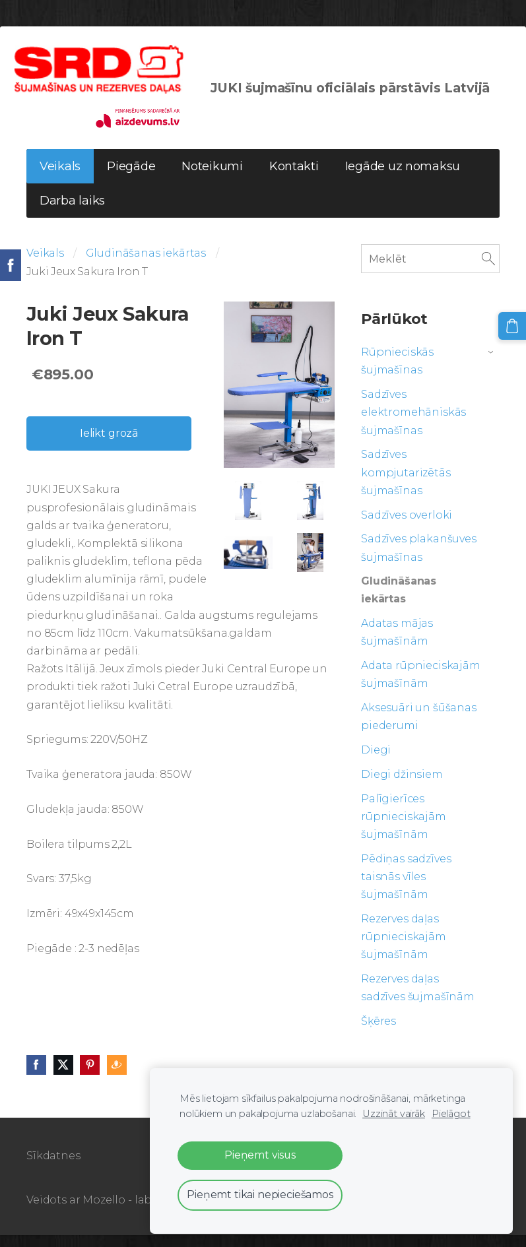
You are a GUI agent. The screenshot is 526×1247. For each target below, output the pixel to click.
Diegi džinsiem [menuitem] (402, 786)
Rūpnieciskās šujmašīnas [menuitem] (397, 373)
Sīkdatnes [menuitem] (53, 1167)
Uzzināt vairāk (393, 1114)
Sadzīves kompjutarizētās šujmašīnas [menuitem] (406, 485)
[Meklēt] (430, 271)
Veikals (45, 265)
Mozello (103, 1211)
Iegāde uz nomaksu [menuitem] (402, 179)
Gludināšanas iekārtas (146, 265)
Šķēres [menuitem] (378, 1033)
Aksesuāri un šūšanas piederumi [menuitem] (419, 728)
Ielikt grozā (109, 445)
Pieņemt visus (260, 1155)
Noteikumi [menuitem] (212, 179)
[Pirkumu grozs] (515, 323)
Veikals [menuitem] (60, 179)
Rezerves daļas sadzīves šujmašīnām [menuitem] (418, 999)
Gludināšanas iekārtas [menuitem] (398, 602)
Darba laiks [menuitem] (72, 213)
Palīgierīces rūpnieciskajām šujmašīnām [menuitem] (403, 828)
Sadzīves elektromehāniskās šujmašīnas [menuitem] (413, 424)
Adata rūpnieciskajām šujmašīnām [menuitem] (420, 686)
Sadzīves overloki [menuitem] (406, 527)
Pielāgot (451, 1114)
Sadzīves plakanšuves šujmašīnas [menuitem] (419, 560)
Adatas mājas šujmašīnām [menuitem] (397, 644)
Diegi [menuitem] (376, 761)
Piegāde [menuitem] (131, 179)
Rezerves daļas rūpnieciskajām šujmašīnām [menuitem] (403, 948)
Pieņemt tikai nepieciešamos (260, 1194)
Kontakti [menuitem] (294, 179)
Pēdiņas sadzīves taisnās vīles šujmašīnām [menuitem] (406, 888)
